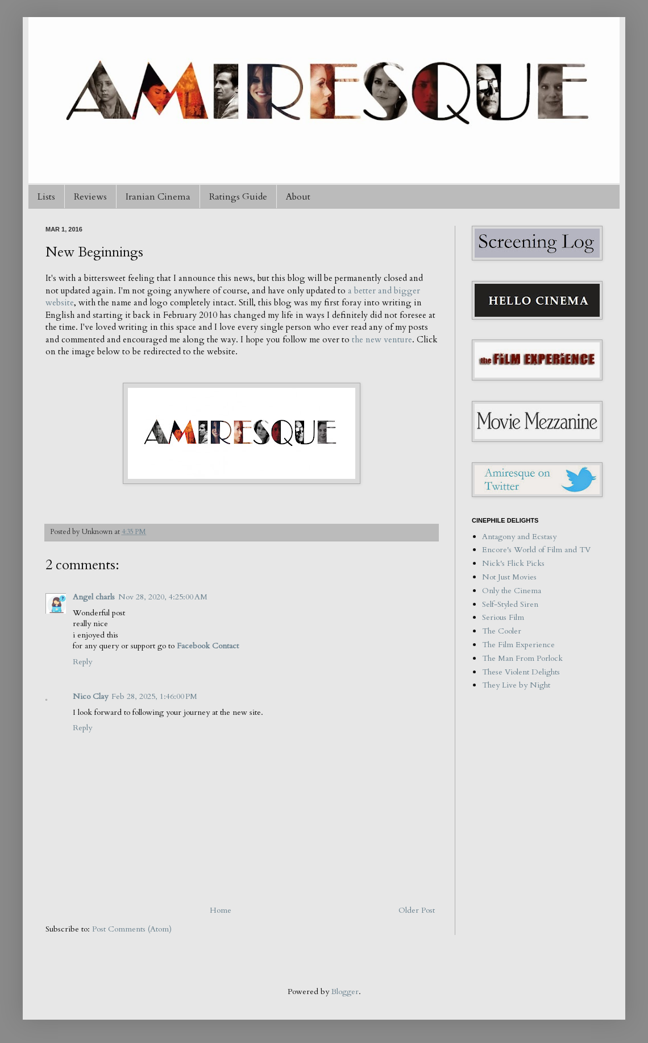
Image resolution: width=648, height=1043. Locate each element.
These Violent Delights (521, 672)
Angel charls (94, 596)
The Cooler (501, 631)
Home (220, 910)
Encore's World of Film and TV (536, 549)
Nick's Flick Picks (513, 563)
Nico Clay (90, 696)
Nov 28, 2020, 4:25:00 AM (162, 596)
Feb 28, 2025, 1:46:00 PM (154, 696)
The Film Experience (518, 644)
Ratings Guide (238, 197)
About (298, 197)
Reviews (90, 197)
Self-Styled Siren (510, 604)
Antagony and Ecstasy (519, 536)
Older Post (416, 910)
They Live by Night (516, 685)
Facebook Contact (208, 645)
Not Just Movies (509, 577)
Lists (46, 197)
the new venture (382, 340)
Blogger (345, 991)
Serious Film (503, 617)
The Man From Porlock (522, 658)
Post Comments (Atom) (132, 929)
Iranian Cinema (158, 197)
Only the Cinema (511, 590)
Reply (82, 661)
